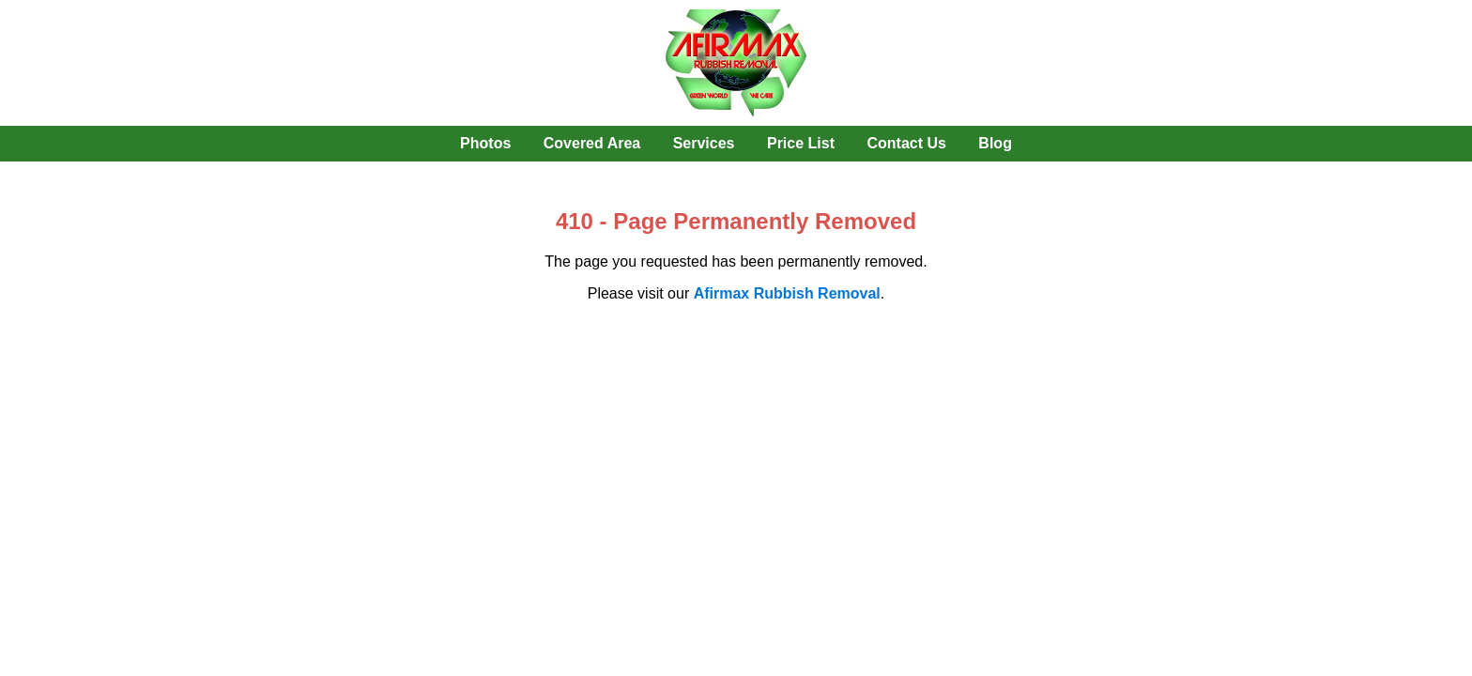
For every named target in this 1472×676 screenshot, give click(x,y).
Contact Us (905, 143)
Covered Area (592, 143)
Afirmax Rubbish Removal (787, 293)
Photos (485, 143)
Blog (995, 143)
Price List (801, 143)
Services (704, 143)
